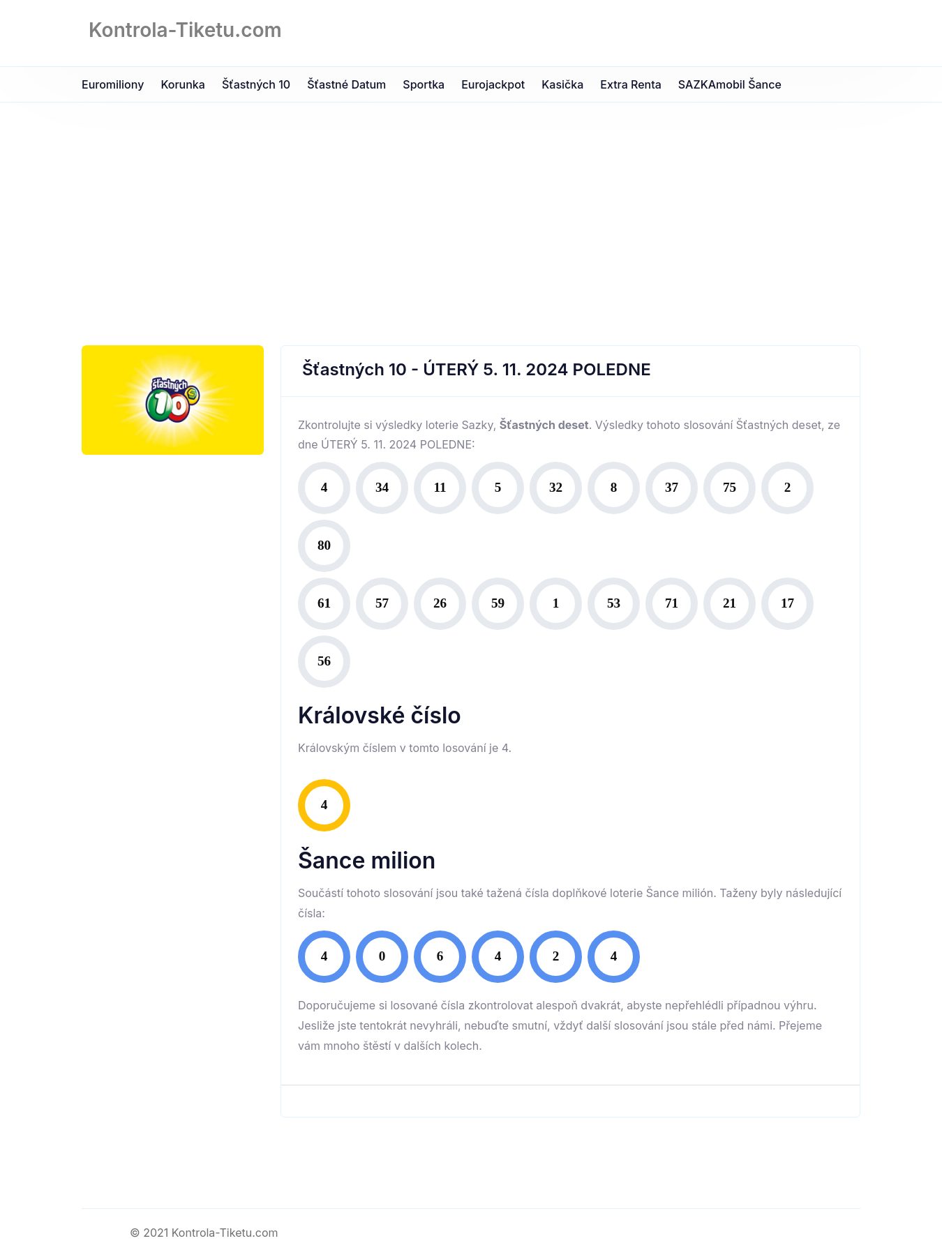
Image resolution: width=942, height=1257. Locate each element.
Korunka (182, 84)
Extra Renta (630, 84)
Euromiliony (113, 84)
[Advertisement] (471, 207)
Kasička (562, 84)
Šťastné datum (346, 84)
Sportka (423, 84)
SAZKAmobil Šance (730, 84)
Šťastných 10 (256, 84)
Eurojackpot (493, 84)
